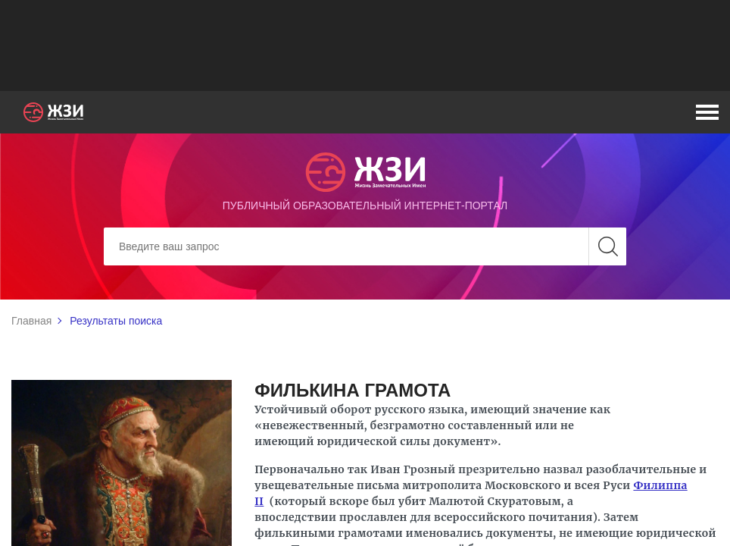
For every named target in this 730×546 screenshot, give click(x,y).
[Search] (365, 246)
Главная (31, 321)
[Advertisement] (365, 45)
